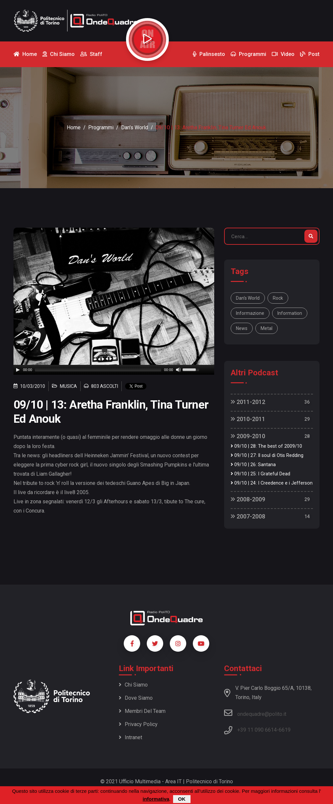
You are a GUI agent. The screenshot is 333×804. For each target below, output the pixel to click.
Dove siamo (136, 698)
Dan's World (134, 127)
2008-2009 (248, 499)
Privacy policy (138, 724)
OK (182, 799)
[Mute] (178, 369)
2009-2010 (248, 436)
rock (278, 298)
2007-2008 (248, 516)
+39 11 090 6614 (257, 730)
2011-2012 (248, 401)
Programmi (101, 127)
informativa (155, 799)
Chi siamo (133, 685)
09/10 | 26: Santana (253, 464)
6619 (285, 730)
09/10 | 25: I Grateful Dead (260, 474)
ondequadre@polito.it (255, 713)
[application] (113, 370)
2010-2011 (248, 418)
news (241, 328)
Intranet (130, 737)
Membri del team (142, 711)
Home (74, 127)
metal (266, 328)
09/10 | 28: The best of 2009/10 (266, 446)
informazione (250, 313)
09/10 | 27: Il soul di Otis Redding (267, 455)
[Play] (17, 369)
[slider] (98, 369)
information (289, 313)
